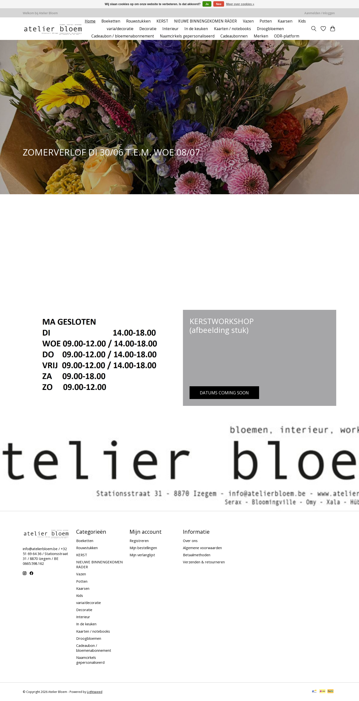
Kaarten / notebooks (232, 28)
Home (90, 21)
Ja (206, 4)
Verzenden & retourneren (204, 561)
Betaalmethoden (196, 554)
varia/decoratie (120, 28)
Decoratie (147, 28)
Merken (261, 36)
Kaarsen (285, 21)
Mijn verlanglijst (142, 554)
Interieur (170, 28)
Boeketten (110, 21)
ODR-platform (286, 36)
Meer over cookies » (240, 4)
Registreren (139, 540)
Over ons (190, 540)
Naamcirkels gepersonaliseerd (187, 36)
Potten (266, 21)
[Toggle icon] (313, 28)
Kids (302, 21)
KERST (162, 21)
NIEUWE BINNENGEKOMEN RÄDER (205, 21)
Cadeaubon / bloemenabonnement (122, 36)
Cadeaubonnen (234, 36)
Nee (218, 4)
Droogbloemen (270, 28)
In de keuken (196, 28)
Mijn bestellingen (143, 547)
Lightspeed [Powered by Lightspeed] (94, 692)
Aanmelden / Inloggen (319, 13)
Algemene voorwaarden (202, 547)
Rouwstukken (138, 21)
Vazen (248, 21)
